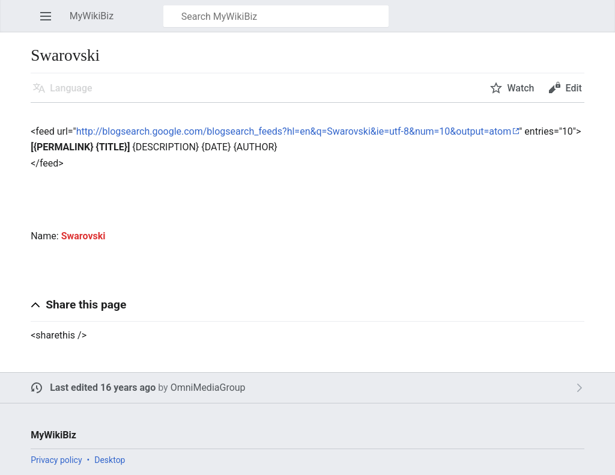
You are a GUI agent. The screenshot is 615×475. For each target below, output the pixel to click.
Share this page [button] (86, 304)
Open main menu (49, 22)
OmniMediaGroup (208, 387)
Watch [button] (520, 88)
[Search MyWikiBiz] (276, 16)
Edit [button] (573, 88)
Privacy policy (56, 460)
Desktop (109, 460)
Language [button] (71, 88)
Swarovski (83, 236)
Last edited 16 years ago (103, 387)
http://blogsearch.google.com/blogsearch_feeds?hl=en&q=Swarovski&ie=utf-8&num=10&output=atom (294, 131)
